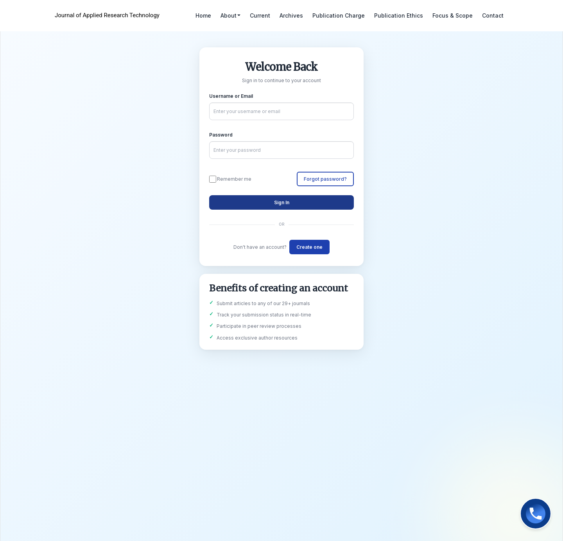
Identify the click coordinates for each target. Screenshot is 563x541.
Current (260, 15)
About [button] (230, 15)
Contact (493, 15)
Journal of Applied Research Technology (107, 15)
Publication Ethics (398, 15)
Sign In (281, 202)
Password (221, 135)
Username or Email (231, 96)
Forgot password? (325, 179)
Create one (309, 247)
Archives (291, 15)
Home (203, 15)
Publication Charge (338, 15)
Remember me (230, 179)
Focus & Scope (452, 15)
